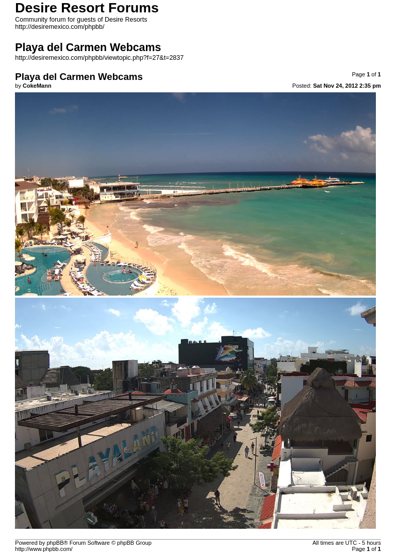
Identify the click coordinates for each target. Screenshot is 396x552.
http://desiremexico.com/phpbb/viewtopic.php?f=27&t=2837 (99, 57)
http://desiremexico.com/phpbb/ (59, 26)
